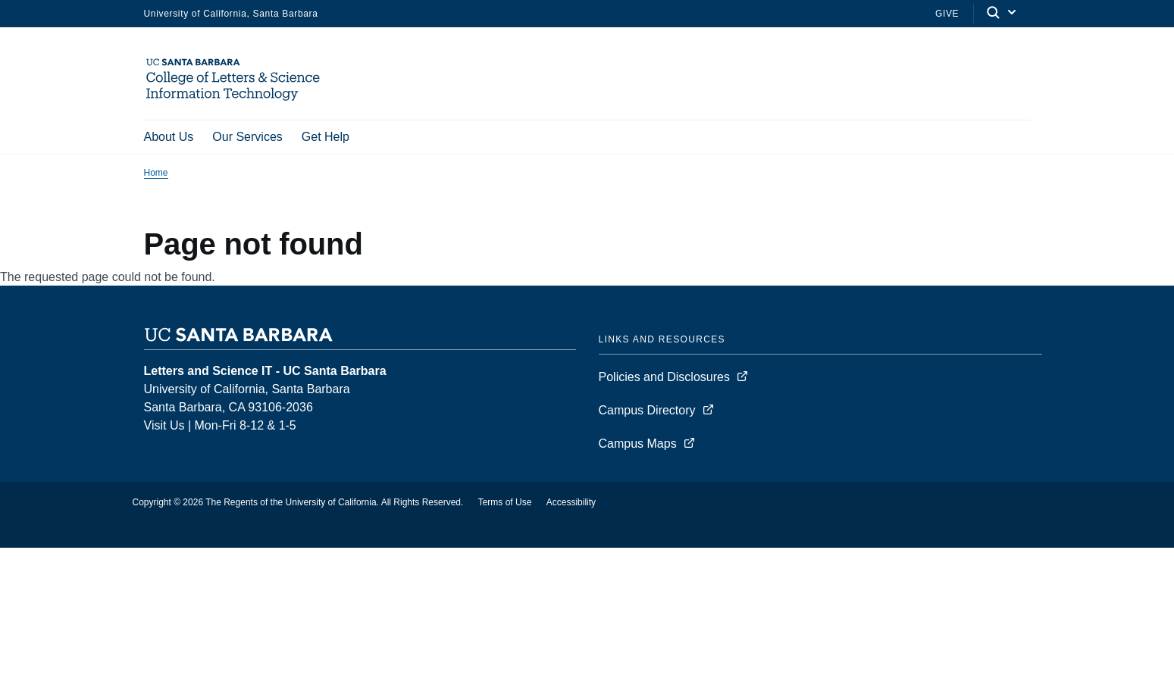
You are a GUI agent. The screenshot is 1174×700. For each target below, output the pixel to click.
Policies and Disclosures (664, 379)
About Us (169, 136)
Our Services (247, 136)
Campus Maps (638, 445)
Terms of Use (505, 504)
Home (156, 175)
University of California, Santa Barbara (231, 13)
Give (947, 13)
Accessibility (571, 504)
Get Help (325, 136)
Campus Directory (647, 412)
